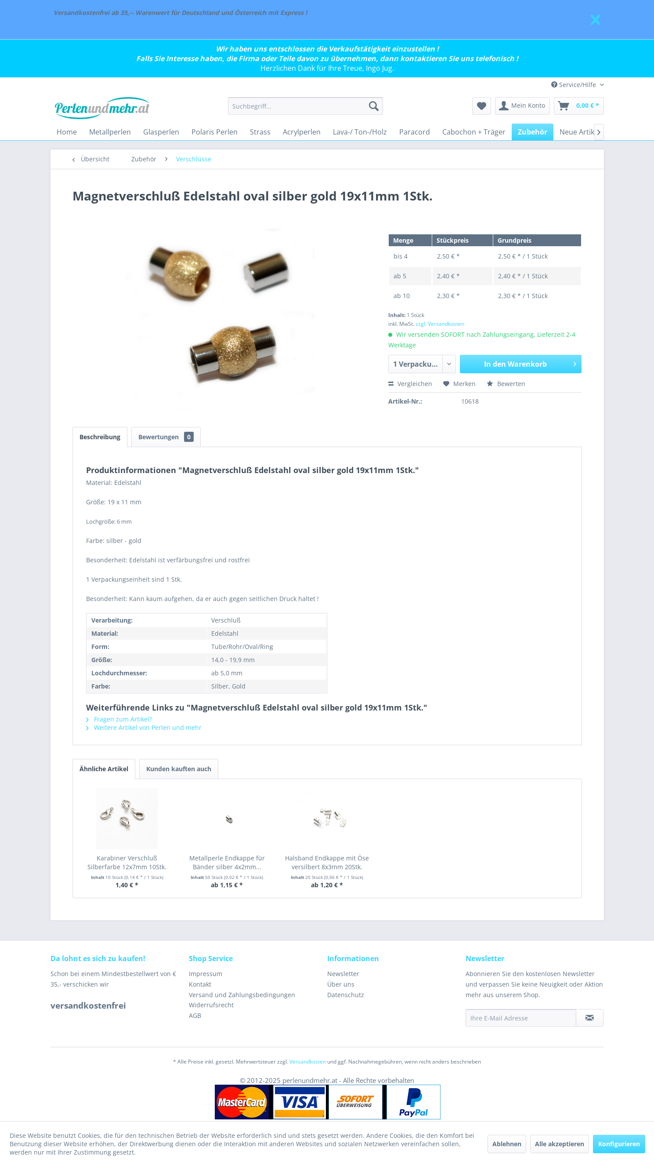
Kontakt (200, 984)
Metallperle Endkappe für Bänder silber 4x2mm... (227, 862)
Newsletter (343, 973)
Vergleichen (410, 383)
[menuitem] (305, 106)
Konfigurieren (619, 1144)
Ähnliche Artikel (103, 769)
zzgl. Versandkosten (440, 324)
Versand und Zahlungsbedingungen (242, 995)
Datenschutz (345, 995)
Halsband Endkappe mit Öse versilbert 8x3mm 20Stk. (327, 862)
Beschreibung (99, 437)
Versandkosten (307, 1061)
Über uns (340, 984)
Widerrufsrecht (211, 1005)
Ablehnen (506, 1144)
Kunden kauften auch (178, 769)
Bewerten (506, 383)
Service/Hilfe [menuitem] (574, 84)
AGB (195, 1015)
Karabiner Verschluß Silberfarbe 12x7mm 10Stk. (126, 862)
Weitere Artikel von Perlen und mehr (144, 727)
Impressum (205, 973)
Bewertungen (166, 437)
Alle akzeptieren (559, 1144)
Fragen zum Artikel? (119, 719)
